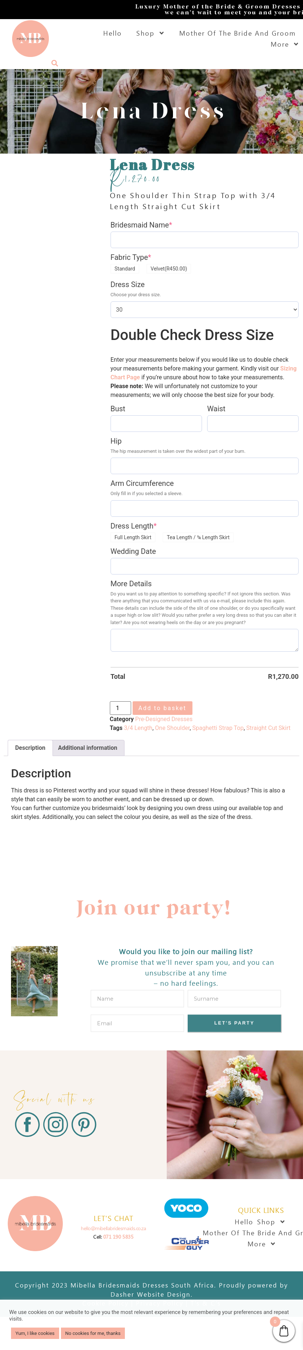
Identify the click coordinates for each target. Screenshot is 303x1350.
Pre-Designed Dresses (163, 719)
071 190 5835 (118, 1236)
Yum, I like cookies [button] (35, 1333)
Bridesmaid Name (141, 225)
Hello (112, 33)
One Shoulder (172, 727)
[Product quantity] (120, 708)
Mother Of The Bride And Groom (237, 33)
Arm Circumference (142, 483)
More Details (131, 583)
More (285, 44)
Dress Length (134, 526)
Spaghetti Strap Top (218, 727)
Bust (118, 408)
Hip (116, 441)
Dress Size (128, 284)
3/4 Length (138, 727)
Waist (216, 408)
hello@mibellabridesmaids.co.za (113, 1228)
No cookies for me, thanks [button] (93, 1333)
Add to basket (162, 708)
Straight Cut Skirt (268, 727)
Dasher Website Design (151, 1294)
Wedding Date (133, 551)
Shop (150, 33)
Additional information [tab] (87, 747)
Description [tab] (30, 747)
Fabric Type (131, 257)
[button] (54, 63)
